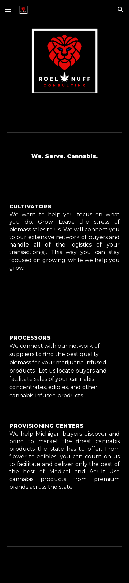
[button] (8, 9)
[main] (65, 156)
